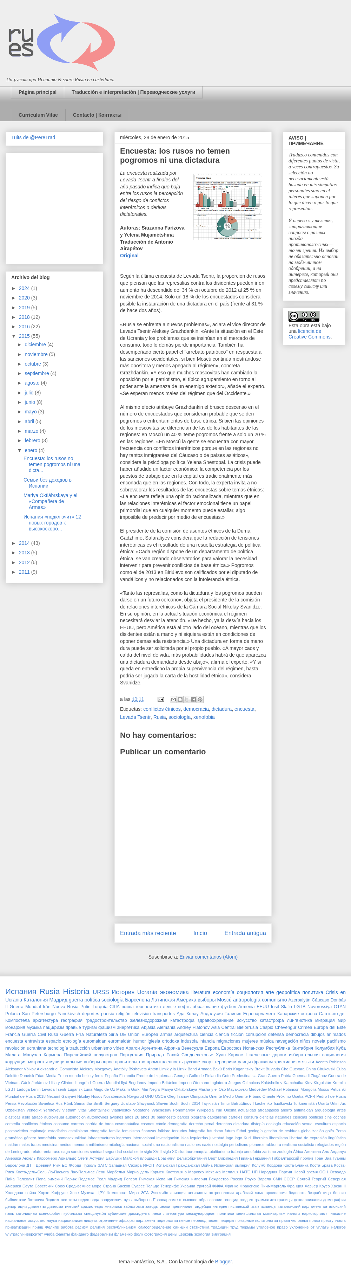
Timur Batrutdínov (235, 1103)
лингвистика (299, 1020)
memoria (80, 1144)
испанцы (269, 1206)
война (128, 1006)
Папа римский (49, 1179)
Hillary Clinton (61, 1083)
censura (251, 1117)
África (298, 1151)
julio (30, 392)
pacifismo (336, 1041)
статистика (199, 1227)
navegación (287, 1041)
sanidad (97, 1151)
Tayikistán (210, 1103)
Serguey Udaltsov (120, 1103)
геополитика (148, 1006)
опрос (107, 1061)
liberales (260, 1138)
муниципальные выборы (74, 1061)
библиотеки (15, 1200)
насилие (338, 1213)
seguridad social (119, 1151)
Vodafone (141, 1110)
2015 (25, 336)
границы (284, 1200)
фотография (155, 1234)
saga (65, 1151)
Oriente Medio (221, 1096)
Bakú (217, 1069)
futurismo (215, 1131)
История (123, 992)
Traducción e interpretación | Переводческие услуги (133, 92)
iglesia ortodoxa (163, 1041)
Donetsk (27, 1076)
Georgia (181, 1076)
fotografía (197, 1131)
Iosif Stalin (281, 1006)
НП (255, 1172)
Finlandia (127, 1076)
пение (184, 1220)
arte (269, 992)
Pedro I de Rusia (331, 1096)
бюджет (53, 1200)
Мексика (213, 1172)
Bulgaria (273, 1069)
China (311, 1069)
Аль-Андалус (334, 1151)
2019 (25, 307)
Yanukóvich (69, 1013)
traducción (79, 1048)
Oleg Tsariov (178, 1096)
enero (32, 450)
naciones (193, 1144)
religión (123, 1013)
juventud (217, 1138)
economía (223, 992)
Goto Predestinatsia (239, 1076)
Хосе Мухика (82, 1193)
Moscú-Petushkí (332, 1089)
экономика (174, 992)
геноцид (231, 1200)
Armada (205, 1069)
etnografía (98, 1131)
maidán (11, 1144)
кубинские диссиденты (129, 1213)
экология (202, 1234)
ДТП (30, 1165)
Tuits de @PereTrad (33, 137)
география (71, 1020)
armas (166, 1034)
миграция (325, 1020)
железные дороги (267, 1054)
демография (334, 1200)
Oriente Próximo (277, 1096)
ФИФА (217, 1186)
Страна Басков (116, 1186)
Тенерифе (169, 1186)
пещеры (226, 1220)
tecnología (58, 1048)
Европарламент (259, 1013)
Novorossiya (319, 1006)
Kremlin (339, 1083)
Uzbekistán (15, 1110)
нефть (184, 1006)
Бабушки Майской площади (131, 1158)
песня (213, 1220)
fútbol (241, 1131)
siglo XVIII (152, 1151)
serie (138, 1151)
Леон (100, 1172)
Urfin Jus (338, 1103)
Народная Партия (275, 1172)
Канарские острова (297, 1013)
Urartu (323, 1103)
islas (184, 1138)
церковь (185, 1234)
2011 (25, 572)
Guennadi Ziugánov (309, 1076)
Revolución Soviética (36, 1103)
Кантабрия (302, 1048)
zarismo (269, 1151)
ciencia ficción (230, 1034)
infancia (206, 1041)
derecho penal (201, 1124)
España (111, 1076)
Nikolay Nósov (89, 1096)
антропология (221, 1193)
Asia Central (223, 1027)
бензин (339, 1193)
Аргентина (151, 1048)
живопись (113, 1206)
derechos (224, 1124)
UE (123, 1034)
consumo (61, 1124)
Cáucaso (320, 1000)
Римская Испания (155, 1179)
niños (305, 1041)
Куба (341, 1048)
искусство (247, 1020)
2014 (25, 543)
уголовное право (272, 1227)
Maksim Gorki (128, 1089)
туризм (89, 1027)
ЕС (64, 1165)
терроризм (225, 1061)
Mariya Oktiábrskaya (179, 1089)
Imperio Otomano (194, 1083)
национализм (70, 1220)
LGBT (10, 1089)
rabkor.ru (273, 1144)
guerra (76, 1000)
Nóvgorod (135, 1096)
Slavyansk (146, 1103)
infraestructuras (101, 1138)
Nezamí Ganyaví (61, 1096)
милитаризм (274, 1213)
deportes (90, 1013)
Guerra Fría (72, 1034)
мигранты (38, 1061)
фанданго (80, 1234)
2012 (25, 562)
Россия (236, 1179)
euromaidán (120, 1041)
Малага (12, 1054)
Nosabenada (115, 1096)
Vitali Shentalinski (94, 1110)
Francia (12, 1034)
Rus (58, 1103)
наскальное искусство (25, 1220)
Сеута (27, 1186)
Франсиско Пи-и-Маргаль (263, 1186)
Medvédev (258, 1089)
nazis (206, 1144)
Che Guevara (293, 1069)
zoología (284, 1151)
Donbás (338, 1000)
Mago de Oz (104, 1089)
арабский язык (249, 1193)
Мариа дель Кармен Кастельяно (157, 1172)
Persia (10, 1103)
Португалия (132, 1054)
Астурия (97, 1158)
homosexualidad (72, 1138)
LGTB (300, 1006)
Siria (113, 1034)
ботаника (36, 1200)
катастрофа (272, 1020)
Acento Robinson (331, 1062)
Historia (76, 991)
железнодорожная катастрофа (162, 1020)
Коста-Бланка (296, 1165)
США (115, 1006)
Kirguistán (322, 1083)
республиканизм (122, 1227)
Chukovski (326, 1069)
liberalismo (278, 1138)
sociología (179, 717)
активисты (197, 1193)
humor (139, 1041)
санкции (180, 1227)
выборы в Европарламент (158, 1200)
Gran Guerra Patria (274, 1076)
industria (189, 1041)
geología (255, 1131)
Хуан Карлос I (231, 1054)
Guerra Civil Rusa (40, 1034)
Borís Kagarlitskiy (238, 1069)
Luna (88, 1089)
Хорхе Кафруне (53, 1193)
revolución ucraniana (25, 1048)
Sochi (174, 1103)
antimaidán (303, 1110)
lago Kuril (243, 1138)
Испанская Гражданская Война (184, 1165)
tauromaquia (196, 1151)
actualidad (247, 1110)
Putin (85, 1006)
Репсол (130, 1179)
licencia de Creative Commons (310, 334)
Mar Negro (150, 1089)
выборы (207, 1000)
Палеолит (25, 1179)
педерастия (167, 1220)
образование (206, 1006)
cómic (161, 1124)
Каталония (36, 1000)
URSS (101, 992)
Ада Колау (188, 1013)
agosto (33, 383)
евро (98, 1206)
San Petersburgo (38, 1013)
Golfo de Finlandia (205, 1076)
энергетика (128, 1027)
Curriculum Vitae (38, 115)
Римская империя (190, 1179)
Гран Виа (323, 1158)
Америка (13, 1158)
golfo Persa (335, 1131)
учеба (49, 1234)
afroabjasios (268, 1110)
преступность (333, 1220)
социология (250, 992)
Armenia (246, 1006)
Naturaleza (96, 1034)
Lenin (35, 1089)
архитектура (45, 1020)
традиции (220, 1227)
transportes (164, 1013)
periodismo (239, 1144)
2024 (25, 288)
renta (47, 1151)
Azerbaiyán (300, 1000)
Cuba (341, 1069)
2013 (25, 552)
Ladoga (23, 1089)
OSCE (160, 1096)
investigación (168, 1138)
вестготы (69, 1200)
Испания (21, 991)
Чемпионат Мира (123, 1193)
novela (318, 1041)
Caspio (266, 1027)
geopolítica (288, 992)
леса (157, 1213)
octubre (33, 364)
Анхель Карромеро (39, 1158)
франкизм (262, 1061)
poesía (107, 1013)
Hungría (82, 1083)
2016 (25, 326)
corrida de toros (99, 1124)
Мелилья (230, 1172)
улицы (244, 1061)
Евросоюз (231, 1048)
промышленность (165, 1061)
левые (169, 1006)
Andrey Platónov (193, 1027)
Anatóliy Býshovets (130, 1069)
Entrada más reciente (148, 933)
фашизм (106, 1027)
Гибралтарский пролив (292, 1158)
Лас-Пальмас (82, 1172)
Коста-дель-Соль (30, 1172)
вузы (128, 1200)
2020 (25, 298)
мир (342, 1020)
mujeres (250, 1041)
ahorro (286, 1110)
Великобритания (192, 1158)
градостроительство (106, 1020)
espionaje (37, 1131)
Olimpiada (199, 1096)
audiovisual (54, 1117)
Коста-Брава (321, 1165)
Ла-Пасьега (58, 1172)
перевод (198, 1220)
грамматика (265, 1200)
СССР (289, 1179)
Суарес (138, 1186)
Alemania (166, 1027)
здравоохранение (216, 1020)
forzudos (179, 1131)
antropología (246, 1000)
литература (173, 1213)
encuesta (244, 709)
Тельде (152, 1186)
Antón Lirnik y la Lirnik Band (172, 1069)
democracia (196, 709)
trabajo (237, 1151)
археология (276, 1193)
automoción (75, 1117)
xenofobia (204, 717)
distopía (258, 1124)
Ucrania (147, 992)
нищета (91, 1220)
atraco (37, 1117)
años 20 (132, 1117)
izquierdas (199, 1138)
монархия (15, 1027)
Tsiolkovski (282, 1103)
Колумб (258, 1165)
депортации (16, 1206)
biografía (198, 1117)
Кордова (274, 1165)
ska (181, 1151)
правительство (130, 1061)
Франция (295, 1186)
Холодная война (20, 1193)
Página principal (38, 92)
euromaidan (94, 1041)
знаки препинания (176, 1206)
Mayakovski (237, 1089)
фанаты (62, 1234)
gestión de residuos (281, 1131)
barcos (183, 1117)
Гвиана (245, 1158)
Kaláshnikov (271, 1083)
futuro (230, 1131)
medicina (50, 1144)
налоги (293, 1213)
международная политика (210, 1213)
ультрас (12, 1234)
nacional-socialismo (143, 1144)
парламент (145, 1220)
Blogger (223, 1261)
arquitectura (186, 1034)
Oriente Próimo (248, 1096)
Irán (47, 1006)
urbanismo (101, 1048)
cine (328, 1117)
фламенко (123, 1234)
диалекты (37, 1206)
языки (308, 1061)
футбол (229, 1006)
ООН (323, 1172)
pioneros (257, 1144)
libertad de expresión (308, 1138)
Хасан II (338, 1186)
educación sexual (298, 1124)
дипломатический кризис (70, 1206)
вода (95, 1200)
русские (192, 1061)
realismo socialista (298, 1144)
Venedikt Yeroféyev (43, 1110)
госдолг (246, 1200)
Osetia (297, 1096)
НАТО (245, 1172)
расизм (81, 1227)
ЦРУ (101, 1193)
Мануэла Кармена (42, 1054)
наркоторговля (315, 1213)
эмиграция (221, 1234)
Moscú (224, 1000)
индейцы (203, 1206)
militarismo (98, 1144)
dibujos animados (328, 1034)
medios (65, 1144)
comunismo (274, 1000)
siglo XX (170, 1151)
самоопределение (154, 1227)
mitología (117, 1144)
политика (313, 992)
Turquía (99, 1006)
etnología (72, 1041)
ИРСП (148, 1165)
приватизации (18, 1227)
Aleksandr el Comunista (57, 1069)
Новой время (305, 1172)
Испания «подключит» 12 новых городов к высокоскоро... (52, 522)
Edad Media (46, 1076)
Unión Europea (143, 1034)
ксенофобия (50, 1213)
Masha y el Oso (212, 1089)
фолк (138, 1234)
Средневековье (197, 1054)
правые (73, 1027)
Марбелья (116, 1172)
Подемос (86, 1179)
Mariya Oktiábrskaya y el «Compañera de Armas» (50, 501)
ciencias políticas (308, 1117)
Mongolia (308, 1089)
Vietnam (69, 1110)
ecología (273, 1124)
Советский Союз (50, 1186)
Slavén (162, 1103)
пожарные (245, 1220)
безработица (319, 1193)
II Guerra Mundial (23, 1006)
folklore (164, 1131)
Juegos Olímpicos (244, 1083)
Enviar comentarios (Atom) (208, 957)
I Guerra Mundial (105, 1083)
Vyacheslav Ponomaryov (173, 1110)
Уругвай (204, 1186)
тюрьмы (247, 1227)
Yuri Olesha (226, 1110)
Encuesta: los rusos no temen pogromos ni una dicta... (52, 464)
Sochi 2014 (190, 1103)
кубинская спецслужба (85, 1213)
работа (67, 1227)
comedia (12, 1124)
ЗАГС (103, 1165)
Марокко (196, 1172)
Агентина (312, 1151)
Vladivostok (121, 1110)
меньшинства (248, 1213)
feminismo (131, 1131)
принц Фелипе (45, 1227)
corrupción (256, 1034)
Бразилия (167, 1158)
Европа (212, 1048)
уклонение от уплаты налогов (318, 1227)
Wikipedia (205, 1110)
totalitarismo (219, 1151)
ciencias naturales (275, 1117)
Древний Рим (48, 1165)
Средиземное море (83, 1186)
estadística (57, 1131)
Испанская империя (232, 1165)
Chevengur (286, 1027)
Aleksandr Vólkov (20, 1069)
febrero (33, 440)
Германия (262, 1158)
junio (30, 402)
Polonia (12, 1013)
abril (30, 421)
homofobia (47, 1138)
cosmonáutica (127, 1124)
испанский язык (245, 1206)
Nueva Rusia (65, 1006)
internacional (144, 1138)
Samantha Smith (88, 1103)
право (314, 1220)
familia (114, 1131)
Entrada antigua (245, 933)
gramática (13, 1138)
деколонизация (308, 1200)
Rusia (159, 717)
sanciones (79, 1151)
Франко (231, 1186)
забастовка (134, 1206)
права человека (293, 1220)
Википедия (228, 1158)
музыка (34, 1027)
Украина (188, 1186)
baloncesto (166, 1117)
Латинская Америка (173, 1000)
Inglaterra (219, 1083)
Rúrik (68, 1103)
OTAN (340, 1006)
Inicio (200, 933)
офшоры (126, 1220)
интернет (220, 1206)
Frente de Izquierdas (154, 1076)
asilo (26, 1117)
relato (36, 1151)
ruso (56, 1151)
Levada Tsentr (135, 717)
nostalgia (220, 1144)
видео (83, 1200)
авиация (177, 1193)
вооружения (111, 1200)
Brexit (259, 1069)
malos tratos (30, 1144)
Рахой (172, 1054)
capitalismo (217, 1117)
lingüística (337, 1138)
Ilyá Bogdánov (133, 1083)
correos (77, 1124)
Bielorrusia (247, 1027)
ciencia (206, 1034)
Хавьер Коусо (317, 1186)
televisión (141, 1013)
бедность (297, 1193)
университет (31, 1234)
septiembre (37, 373)
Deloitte (12, 1076)
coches (339, 1117)
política (92, 1000)
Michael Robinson (283, 1089)
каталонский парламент (300, 1206)
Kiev (308, 1083)
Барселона (137, 1000)
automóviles (97, 1117)
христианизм (287, 1061)
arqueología (324, 1110)
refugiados (325, 1144)
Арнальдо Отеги (73, 1158)
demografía (177, 1124)
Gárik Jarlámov (34, 1083)
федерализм (101, 1234)
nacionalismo (172, 1144)
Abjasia (148, 1027)
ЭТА (145, 1193)
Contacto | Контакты (97, 115)
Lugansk (75, 1089)
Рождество (219, 1179)
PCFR (310, 1096)
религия (97, 1227)
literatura (200, 992)
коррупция (16, 1061)
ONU (149, 1096)
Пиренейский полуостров (90, 1054)
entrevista (34, 1041)
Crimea (305, 1027)
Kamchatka (293, 1083)
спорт (207, 1061)
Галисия (233, 1013)
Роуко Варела (258, 1179)
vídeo (118, 1048)
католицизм (26, 1213)
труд (234, 1227)
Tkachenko (262, 1103)
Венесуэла (192, 1048)
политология (266, 1220)
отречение (108, 1220)
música (267, 1041)
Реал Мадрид (109, 1179)
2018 (25, 317)
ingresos (123, 1138)
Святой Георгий (311, 1179)
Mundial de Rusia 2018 (25, 1096)
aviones (117, 1117)
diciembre (36, 344)
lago (229, 1138)
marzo (32, 431)
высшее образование (203, 1200)
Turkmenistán (305, 1103)
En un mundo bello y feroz (81, 1076)
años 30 (148, 1117)
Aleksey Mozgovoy (96, 1069)
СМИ (277, 1179)
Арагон (133, 1048)
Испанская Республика (266, 1048)
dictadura (222, 709)
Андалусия (211, 1013)
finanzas (148, 1131)
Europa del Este (330, 1027)
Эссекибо (159, 1193)
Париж (71, 1179)
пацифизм (53, 1027)
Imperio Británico (162, 1083)
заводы (152, 1206)
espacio (53, 1041)
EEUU (263, 1006)
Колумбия (324, 1048)
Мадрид (58, 1000)
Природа (155, 1054)
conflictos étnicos (162, 709)
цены (172, 1234)
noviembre (37, 354)
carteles (235, 1117)
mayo (31, 411)
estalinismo (78, 1131)
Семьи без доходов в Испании (48, 483)
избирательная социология (317, 1054)
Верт (212, 1158)
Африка (172, 1048)
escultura (323, 1124)
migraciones (228, 1041)
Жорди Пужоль (83, 1165)
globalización (312, 1131)
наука (52, 1220)
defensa (276, 1034)
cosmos (147, 1124)
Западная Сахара (125, 1165)
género (30, 1138)
